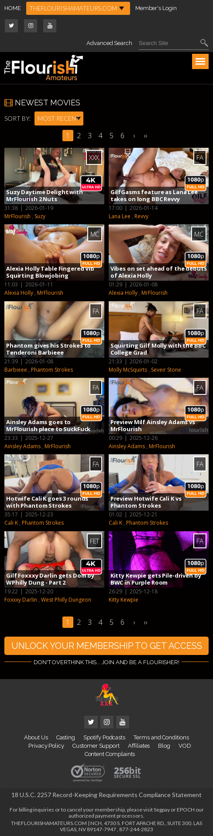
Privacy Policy (46, 745)
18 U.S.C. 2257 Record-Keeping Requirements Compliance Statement (106, 794)
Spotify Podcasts (104, 737)
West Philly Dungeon (66, 599)
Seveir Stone (166, 369)
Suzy (39, 216)
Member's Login (156, 8)
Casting (66, 737)
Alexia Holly (18, 292)
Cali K (11, 522)
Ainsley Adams (22, 446)
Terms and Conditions (161, 737)
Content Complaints (110, 754)
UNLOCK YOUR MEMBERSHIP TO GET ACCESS (106, 646)
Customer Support (96, 745)
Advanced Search (109, 43)
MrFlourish (17, 216)
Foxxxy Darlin (20, 599)
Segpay (162, 809)
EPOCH (186, 809)
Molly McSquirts (128, 369)
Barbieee (15, 369)
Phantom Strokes (52, 369)
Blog (164, 745)
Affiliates (139, 745)
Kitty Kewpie (123, 599)
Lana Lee (120, 216)
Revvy (141, 216)
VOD (185, 745)
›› (145, 135)
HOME (12, 8)
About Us (36, 737)
